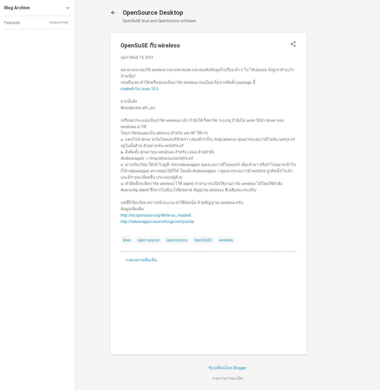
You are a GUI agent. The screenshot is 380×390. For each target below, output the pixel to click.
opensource (176, 240)
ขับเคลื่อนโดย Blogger (227, 367)
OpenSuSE (203, 240)
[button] (293, 44)
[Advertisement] (328, 112)
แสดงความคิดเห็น (141, 260)
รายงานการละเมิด (227, 378)
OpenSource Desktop (153, 12)
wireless (226, 240)
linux (127, 240)
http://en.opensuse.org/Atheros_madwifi (156, 215)
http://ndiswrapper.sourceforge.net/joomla (157, 221)
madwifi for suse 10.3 (139, 88)
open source (148, 240)
